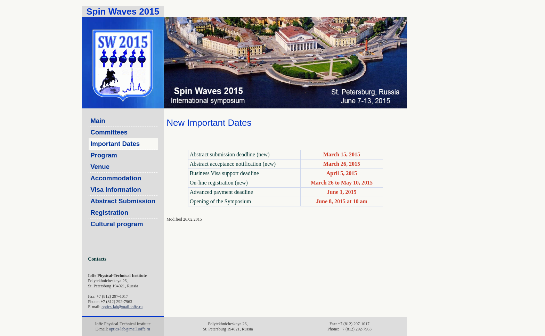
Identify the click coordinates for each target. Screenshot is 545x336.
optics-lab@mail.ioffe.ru (122, 306)
